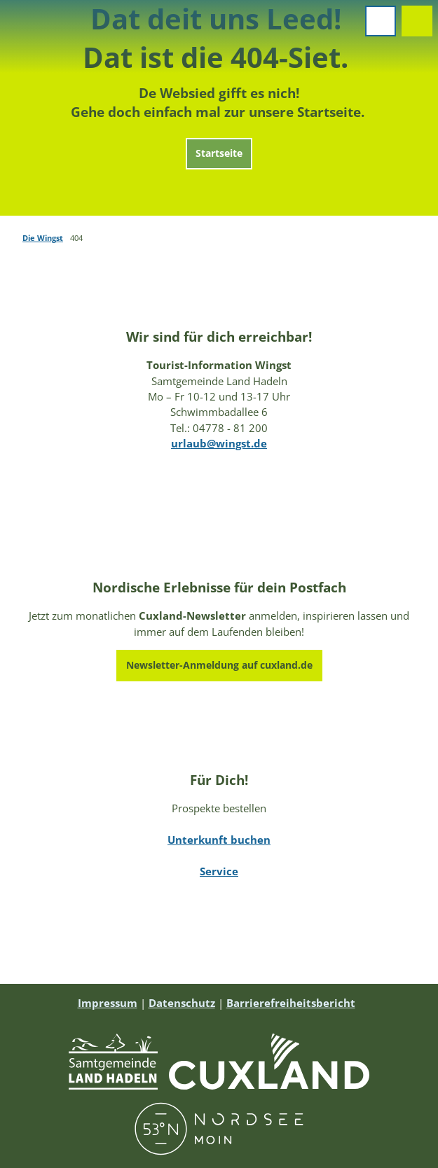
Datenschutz (182, 1003)
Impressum (107, 1003)
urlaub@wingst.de (219, 443)
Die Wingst (42, 237)
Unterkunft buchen (219, 840)
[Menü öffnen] (380, 21)
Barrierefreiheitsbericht (290, 1003)
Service (219, 871)
